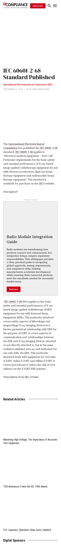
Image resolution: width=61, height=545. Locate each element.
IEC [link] (41, 183)
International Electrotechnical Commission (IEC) (28, 84)
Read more (13, 289)
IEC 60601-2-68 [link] (48, 148)
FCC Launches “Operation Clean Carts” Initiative (27, 530)
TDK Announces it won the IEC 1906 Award (25, 486)
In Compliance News (39, 89)
